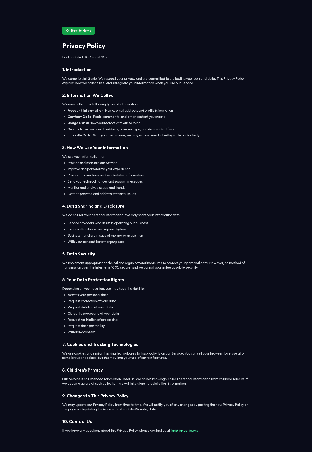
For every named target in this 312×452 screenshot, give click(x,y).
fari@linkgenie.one (185, 430)
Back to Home (78, 31)
